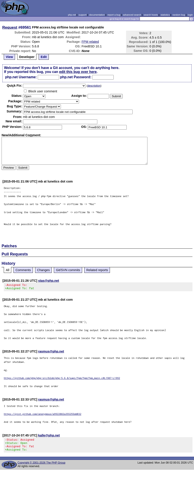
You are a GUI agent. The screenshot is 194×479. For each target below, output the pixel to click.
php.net (72, 14)
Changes (43, 270)
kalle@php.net (49, 436)
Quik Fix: (14, 85)
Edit (44, 57)
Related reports (97, 270)
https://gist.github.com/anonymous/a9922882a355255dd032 (42, 415)
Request (9, 27)
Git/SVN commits (68, 270)
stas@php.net (48, 280)
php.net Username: (21, 77)
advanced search (132, 14)
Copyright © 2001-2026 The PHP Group (41, 466)
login (190, 14)
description (93, 85)
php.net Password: (75, 77)
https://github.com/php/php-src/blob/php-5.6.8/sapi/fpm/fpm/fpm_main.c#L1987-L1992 (62, 379)
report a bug (113, 14)
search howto (151, 14)
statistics (165, 14)
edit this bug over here (78, 72)
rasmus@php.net (51, 352)
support (83, 14)
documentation (97, 14)
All (7, 270)
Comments (23, 270)
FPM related (90, 41)
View (9, 57)
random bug (178, 14)
